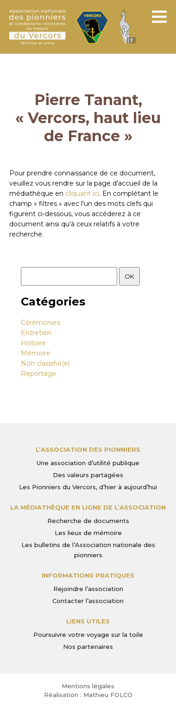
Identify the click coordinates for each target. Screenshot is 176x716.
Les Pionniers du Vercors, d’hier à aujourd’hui (88, 487)
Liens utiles (88, 621)
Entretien (36, 333)
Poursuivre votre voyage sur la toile (88, 634)
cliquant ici (82, 193)
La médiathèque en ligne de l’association (88, 507)
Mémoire (35, 353)
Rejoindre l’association (88, 588)
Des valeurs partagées (88, 475)
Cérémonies (40, 322)
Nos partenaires (88, 646)
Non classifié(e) (45, 363)
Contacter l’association (88, 600)
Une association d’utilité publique (88, 463)
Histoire (33, 343)
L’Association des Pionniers (88, 449)
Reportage (38, 373)
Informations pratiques (88, 575)
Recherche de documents (88, 520)
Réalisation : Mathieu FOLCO (88, 694)
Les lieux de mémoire (88, 532)
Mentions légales (88, 686)
